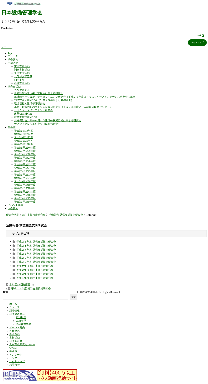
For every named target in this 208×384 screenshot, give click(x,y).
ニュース (13, 56)
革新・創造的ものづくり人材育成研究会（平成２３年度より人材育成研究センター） (63, 107)
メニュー (6, 47)
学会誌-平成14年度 (25, 201)
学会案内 (13, 59)
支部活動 (13, 63)
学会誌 (11, 127)
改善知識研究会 (23, 113)
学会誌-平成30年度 (25, 147)
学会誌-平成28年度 (25, 154)
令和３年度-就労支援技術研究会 (34, 273)
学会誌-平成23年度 (25, 171)
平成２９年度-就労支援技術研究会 (36, 257)
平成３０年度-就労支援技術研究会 (36, 261)
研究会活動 (14, 86)
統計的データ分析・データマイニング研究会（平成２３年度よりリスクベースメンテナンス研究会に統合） (76, 96)
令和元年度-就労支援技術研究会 (34, 265)
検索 (5, 292)
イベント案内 (15, 205)
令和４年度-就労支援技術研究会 (34, 278)
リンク (13, 358)
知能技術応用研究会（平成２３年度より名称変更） (43, 100)
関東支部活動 (22, 69)
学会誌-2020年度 (23, 140)
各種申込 (14, 331)
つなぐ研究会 (22, 90)
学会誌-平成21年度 (25, 178)
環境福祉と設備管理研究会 (29, 103)
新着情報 (14, 310)
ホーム (13, 303)
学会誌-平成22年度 (25, 174)
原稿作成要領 (23, 324)
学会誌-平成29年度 (25, 151)
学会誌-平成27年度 (25, 157)
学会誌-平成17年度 (25, 191)
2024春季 (21, 320)
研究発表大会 (17, 314)
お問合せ (14, 364)
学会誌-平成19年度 (25, 184)
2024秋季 (21, 317)
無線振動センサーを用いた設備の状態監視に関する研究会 (47, 120)
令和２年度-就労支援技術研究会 (34, 269)
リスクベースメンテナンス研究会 (33, 110)
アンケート (15, 354)
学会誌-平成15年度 (25, 198)
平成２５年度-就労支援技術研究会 (36, 241)
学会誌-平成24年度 (25, 167)
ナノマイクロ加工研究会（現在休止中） (37, 123)
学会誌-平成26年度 (25, 161)
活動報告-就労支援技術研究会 (66, 214)
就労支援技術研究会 (25, 117)
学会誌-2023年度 (23, 130)
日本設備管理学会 (22, 12)
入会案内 (13, 208)
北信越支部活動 (23, 76)
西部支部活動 (22, 83)
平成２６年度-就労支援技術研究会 (36, 245)
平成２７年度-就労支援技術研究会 (36, 249)
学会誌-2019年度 (23, 144)
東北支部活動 (22, 66)
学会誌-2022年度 (23, 134)
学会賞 (13, 351)
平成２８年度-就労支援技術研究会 (36, 253)
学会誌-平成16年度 (25, 195)
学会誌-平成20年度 (25, 181)
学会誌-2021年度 (23, 137)
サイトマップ (197, 42)
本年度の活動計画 (19, 284)
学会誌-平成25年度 (25, 164)
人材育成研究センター (22, 344)
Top (10, 53)
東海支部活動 (22, 73)
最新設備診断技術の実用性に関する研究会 (38, 93)
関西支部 (19, 79)
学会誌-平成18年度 (25, 188)
